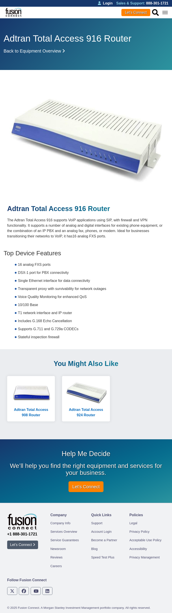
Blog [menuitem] (94, 549)
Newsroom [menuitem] (58, 549)
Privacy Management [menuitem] (144, 557)
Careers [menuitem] (56, 566)
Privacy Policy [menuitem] (139, 531)
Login (105, 3)
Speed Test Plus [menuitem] (102, 557)
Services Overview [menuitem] (63, 531)
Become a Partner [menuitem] (104, 540)
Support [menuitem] (96, 523)
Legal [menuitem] (133, 523)
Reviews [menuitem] (56, 557)
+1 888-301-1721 (22, 534)
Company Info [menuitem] (60, 523)
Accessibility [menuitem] (138, 549)
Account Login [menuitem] (101, 531)
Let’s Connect (136, 12)
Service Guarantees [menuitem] (64, 540)
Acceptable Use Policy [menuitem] (145, 540)
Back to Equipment (34, 51)
